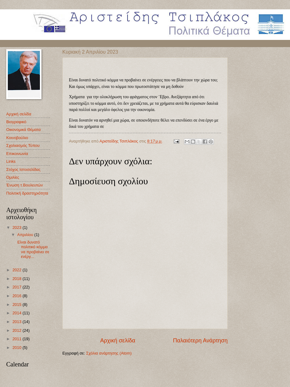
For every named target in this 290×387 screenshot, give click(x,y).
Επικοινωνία (17, 153)
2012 (17, 330)
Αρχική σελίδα (117, 340)
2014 (17, 313)
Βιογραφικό (16, 121)
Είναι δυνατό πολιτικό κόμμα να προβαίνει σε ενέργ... (32, 249)
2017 (17, 287)
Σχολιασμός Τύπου (23, 145)
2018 (17, 278)
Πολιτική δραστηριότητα (27, 193)
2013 (17, 321)
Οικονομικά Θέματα (23, 129)
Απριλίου (25, 234)
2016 (17, 295)
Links (11, 161)
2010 (17, 347)
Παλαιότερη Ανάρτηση (200, 340)
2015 (17, 304)
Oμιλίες (12, 177)
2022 (17, 270)
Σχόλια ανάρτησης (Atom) (109, 353)
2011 (17, 338)
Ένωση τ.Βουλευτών (24, 185)
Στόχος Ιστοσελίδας (23, 169)
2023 (17, 227)
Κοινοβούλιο (17, 137)
